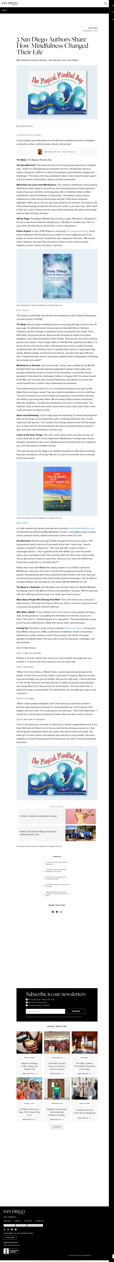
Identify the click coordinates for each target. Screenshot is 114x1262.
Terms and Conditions (35, 1225)
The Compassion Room (77, 231)
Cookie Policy (22, 1225)
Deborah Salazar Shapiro (28, 135)
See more (57, 1127)
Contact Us (39, 1221)
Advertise (7, 1221)
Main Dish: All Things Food (36, 1002)
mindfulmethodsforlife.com (81, 528)
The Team (28, 1221)
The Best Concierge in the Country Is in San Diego (58, 885)
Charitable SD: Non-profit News (38, 1005)
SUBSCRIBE (76, 1011)
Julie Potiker (22, 523)
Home (4, 10)
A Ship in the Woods (74, 628)
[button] (52, 912)
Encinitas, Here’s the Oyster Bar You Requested (57, 863)
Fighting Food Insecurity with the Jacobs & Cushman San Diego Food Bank (57, 894)
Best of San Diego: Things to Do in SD (40, 999)
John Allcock (22, 310)
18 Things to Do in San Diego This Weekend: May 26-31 (56, 878)
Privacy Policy (10, 1225)
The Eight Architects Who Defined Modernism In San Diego (56, 871)
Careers (18, 1221)
